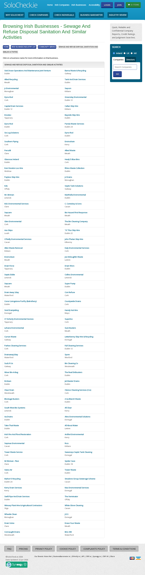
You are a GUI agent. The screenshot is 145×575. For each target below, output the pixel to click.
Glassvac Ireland (11, 159)
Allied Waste (70, 150)
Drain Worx (69, 266)
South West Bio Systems (14, 407)
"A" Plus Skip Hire (72, 230)
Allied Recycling (10, 79)
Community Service (47, 47)
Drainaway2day (11, 354)
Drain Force (9, 266)
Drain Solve (9, 523)
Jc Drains (68, 177)
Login (107, 5)
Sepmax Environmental (14, 443)
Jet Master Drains (72, 381)
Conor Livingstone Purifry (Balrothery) (20, 301)
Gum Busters (70, 328)
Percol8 (7, 150)
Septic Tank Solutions (74, 186)
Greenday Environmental (75, 97)
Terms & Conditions (124, 548)
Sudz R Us (8, 363)
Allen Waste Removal (13, 248)
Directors (130, 59)
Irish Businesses (78, 5)
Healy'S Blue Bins (72, 159)
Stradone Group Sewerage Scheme (80, 478)
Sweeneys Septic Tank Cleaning (78, 452)
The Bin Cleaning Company (76, 221)
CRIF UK (105, 556)
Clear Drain (9, 390)
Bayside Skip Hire (72, 115)
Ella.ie (112, 556)
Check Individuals (64, 15)
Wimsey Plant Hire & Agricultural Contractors (23, 505)
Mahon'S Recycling (12, 478)
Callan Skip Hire (71, 106)
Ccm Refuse (70, 292)
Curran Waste (10, 336)
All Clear (68, 407)
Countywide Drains (73, 301)
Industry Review (117, 15)
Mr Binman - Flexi (11, 461)
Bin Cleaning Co (71, 363)
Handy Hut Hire (71, 310)
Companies (118, 59)
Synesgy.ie (97, 556)
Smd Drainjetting (11, 310)
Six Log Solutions (11, 132)
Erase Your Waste (72, 523)
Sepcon (68, 88)
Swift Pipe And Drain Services (17, 496)
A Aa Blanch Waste (73, 399)
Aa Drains (8, 416)
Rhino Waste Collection (74, 168)
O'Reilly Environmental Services (17, 239)
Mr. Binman (9, 195)
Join (119, 5)
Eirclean (7, 381)
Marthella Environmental (75, 195)
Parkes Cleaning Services (15, 345)
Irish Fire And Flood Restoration (17, 434)
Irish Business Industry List (24, 47)
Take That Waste (11, 425)
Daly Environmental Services (77, 248)
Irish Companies (62, 5)
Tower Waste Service (13, 452)
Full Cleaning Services (74, 345)
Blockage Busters (11, 399)
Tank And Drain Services (75, 79)
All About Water (71, 425)
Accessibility (94, 5)
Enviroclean (9, 257)
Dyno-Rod (8, 97)
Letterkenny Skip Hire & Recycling (79, 336)
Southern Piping (11, 141)
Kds (6, 186)
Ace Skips (8, 230)
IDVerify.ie (76, 556)
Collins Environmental (74, 274)
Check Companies (39, 15)
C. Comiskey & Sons (73, 203)
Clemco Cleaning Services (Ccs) (78, 390)
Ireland (119, 53)
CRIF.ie (88, 556)
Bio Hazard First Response (76, 212)
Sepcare (8, 212)
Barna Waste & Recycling (75, 70)
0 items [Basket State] (133, 4)
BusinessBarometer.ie (61, 556)
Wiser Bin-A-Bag (11, 372)
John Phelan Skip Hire (74, 239)
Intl (135, 53)
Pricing (23, 548)
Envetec (7, 115)
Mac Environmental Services (77, 487)
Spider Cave (70, 461)
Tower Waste (70, 470)
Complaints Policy (94, 548)
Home (50, 5)
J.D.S (66, 514)
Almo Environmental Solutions (77, 416)
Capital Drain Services (13, 106)
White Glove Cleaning (74, 505)
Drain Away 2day (11, 292)
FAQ (9, 548)
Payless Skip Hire (11, 177)
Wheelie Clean (10, 514)
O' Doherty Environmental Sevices (19, 319)
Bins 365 (68, 532)
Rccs (67, 443)
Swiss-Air (8, 470)
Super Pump (70, 283)
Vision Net (48, 556)
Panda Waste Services (74, 123)
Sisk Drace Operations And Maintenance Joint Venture (27, 70)
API (83, 556)
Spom (67, 354)
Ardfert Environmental (74, 434)
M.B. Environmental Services (16, 203)
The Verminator (71, 496)
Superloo (69, 319)
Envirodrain (70, 141)
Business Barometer (91, 15)
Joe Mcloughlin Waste (74, 257)
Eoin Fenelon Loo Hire (13, 168)
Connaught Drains (12, 532)
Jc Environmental (11, 88)
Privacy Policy (43, 548)
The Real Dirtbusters (73, 372)
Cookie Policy (68, 548)
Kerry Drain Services (13, 487)
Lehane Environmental (14, 328)
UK (128, 53)
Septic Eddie (9, 274)
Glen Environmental (12, 221)
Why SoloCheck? (14, 15)
